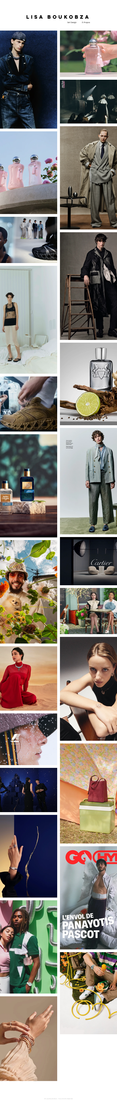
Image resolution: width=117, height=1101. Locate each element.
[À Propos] (85, 22)
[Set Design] (71, 22)
